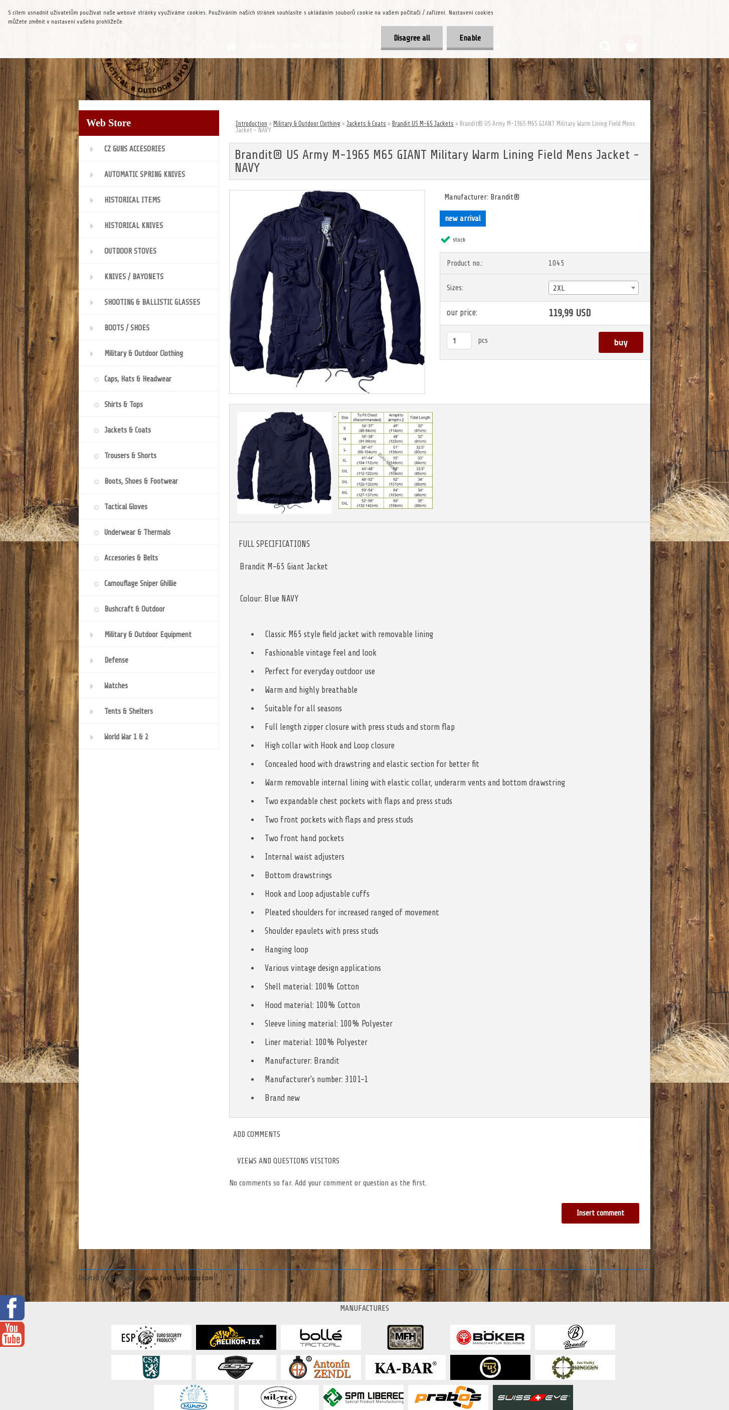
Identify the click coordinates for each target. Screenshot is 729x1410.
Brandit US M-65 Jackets (423, 123)
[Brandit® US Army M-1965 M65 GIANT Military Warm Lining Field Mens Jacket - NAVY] (327, 194)
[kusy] (459, 340)
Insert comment (600, 1213)
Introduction (251, 123)
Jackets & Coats (366, 123)
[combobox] (593, 288)
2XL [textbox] (559, 288)
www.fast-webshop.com (179, 1278)
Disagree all (412, 38)
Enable (470, 38)
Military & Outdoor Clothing (306, 123)
